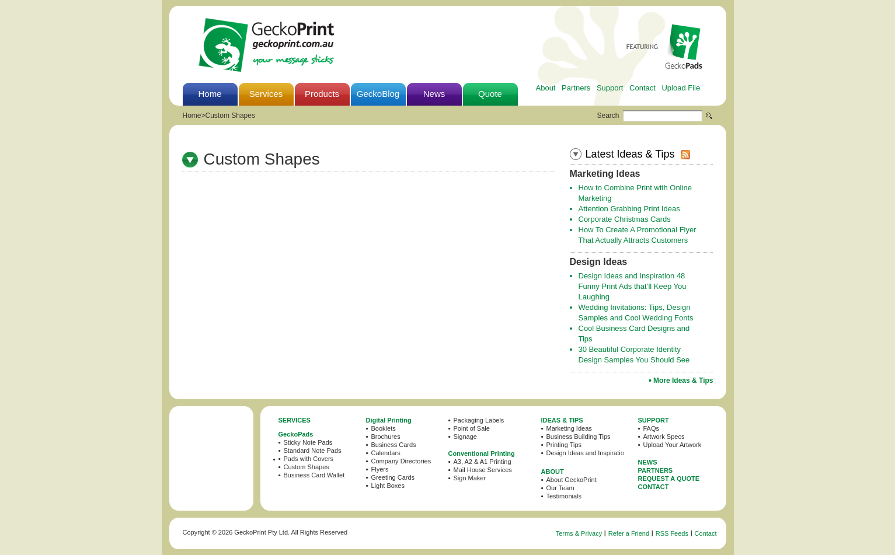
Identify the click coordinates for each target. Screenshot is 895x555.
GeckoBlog (378, 94)
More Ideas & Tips (683, 380)
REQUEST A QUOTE (669, 478)
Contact (642, 87)
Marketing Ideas (569, 428)
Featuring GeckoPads (664, 46)
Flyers (380, 469)
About (546, 87)
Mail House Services (483, 469)
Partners (576, 87)
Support (610, 87)
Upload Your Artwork (672, 444)
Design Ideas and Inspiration (587, 452)
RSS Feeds (672, 533)
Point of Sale (472, 428)
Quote (490, 94)
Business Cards (393, 444)
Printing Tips (564, 444)
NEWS (647, 462)
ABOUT (552, 471)
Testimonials (564, 496)
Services (266, 94)
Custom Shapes (230, 115)
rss (685, 154)
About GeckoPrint (571, 479)
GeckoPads (296, 434)
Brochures (386, 436)
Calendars (386, 452)
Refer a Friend (628, 533)
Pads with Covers (309, 458)
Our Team (560, 487)
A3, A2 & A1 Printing (482, 461)
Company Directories (401, 461)
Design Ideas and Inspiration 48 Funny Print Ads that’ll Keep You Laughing (633, 286)
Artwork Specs (664, 436)
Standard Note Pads (313, 450)
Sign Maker (470, 477)
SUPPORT (653, 420)
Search (608, 115)
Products (322, 94)
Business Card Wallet (314, 475)
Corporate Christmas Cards (625, 219)
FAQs (651, 428)
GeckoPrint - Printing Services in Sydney (266, 45)
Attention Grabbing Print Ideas (629, 208)
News (434, 94)
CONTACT (653, 486)
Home (209, 94)
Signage (465, 436)
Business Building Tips (578, 436)
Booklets (383, 428)
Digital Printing (389, 420)
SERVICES (294, 420)
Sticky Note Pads (308, 442)
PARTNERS (655, 470)
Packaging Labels (479, 420)
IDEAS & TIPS (562, 420)
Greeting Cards (393, 477)
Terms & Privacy (579, 533)
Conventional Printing (481, 453)
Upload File (680, 87)
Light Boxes (388, 485)
